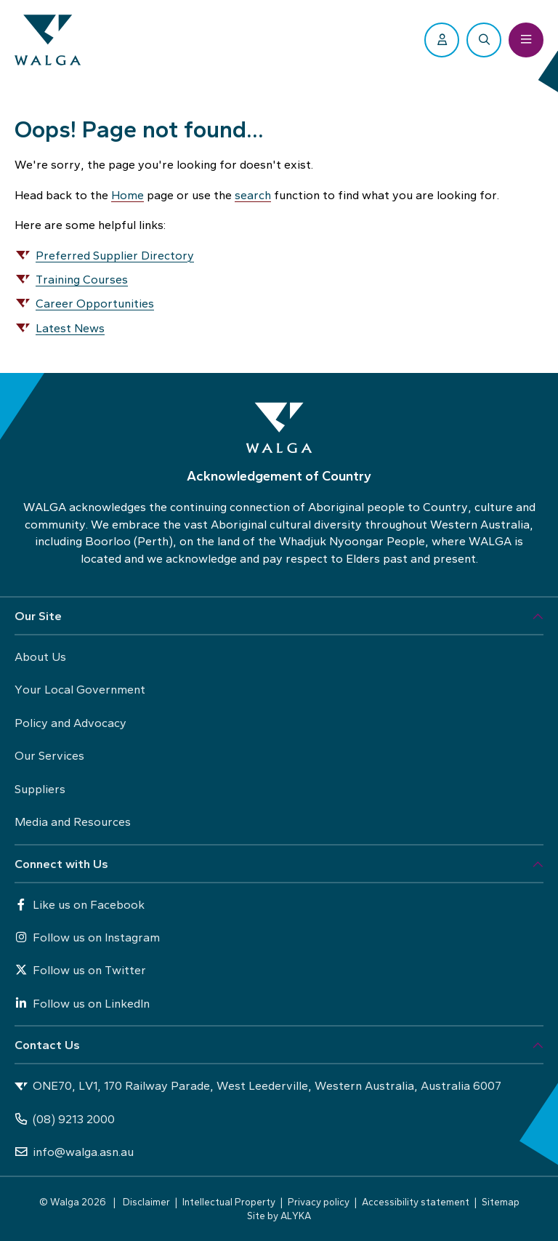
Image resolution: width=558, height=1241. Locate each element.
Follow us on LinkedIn (82, 1003)
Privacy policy (318, 1202)
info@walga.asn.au (74, 1151)
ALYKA (295, 1215)
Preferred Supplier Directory (115, 255)
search (253, 195)
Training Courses (82, 279)
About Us (40, 656)
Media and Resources (73, 821)
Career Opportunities (95, 303)
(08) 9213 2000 (65, 1119)
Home (127, 195)
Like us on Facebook (80, 904)
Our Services (49, 755)
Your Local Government (80, 689)
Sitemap (500, 1202)
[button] (279, 616)
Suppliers (40, 789)
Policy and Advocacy (70, 722)
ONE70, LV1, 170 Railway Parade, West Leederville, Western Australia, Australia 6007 (258, 1086)
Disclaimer (146, 1202)
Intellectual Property (228, 1202)
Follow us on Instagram (87, 937)
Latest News (70, 328)
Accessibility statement (415, 1202)
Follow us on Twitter (80, 970)
